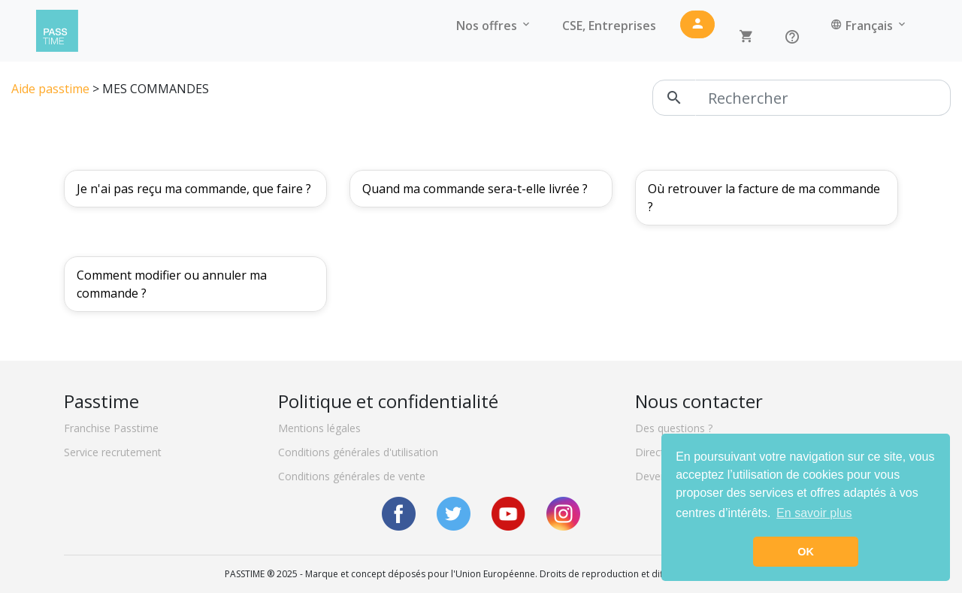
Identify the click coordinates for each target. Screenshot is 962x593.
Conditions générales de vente (351, 476)
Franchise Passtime (111, 428)
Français (869, 25)
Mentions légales (319, 428)
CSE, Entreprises (609, 25)
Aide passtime (50, 88)
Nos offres (494, 25)
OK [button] (805, 552)
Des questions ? (673, 428)
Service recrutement (113, 452)
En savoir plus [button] (814, 513)
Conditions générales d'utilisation (358, 452)
